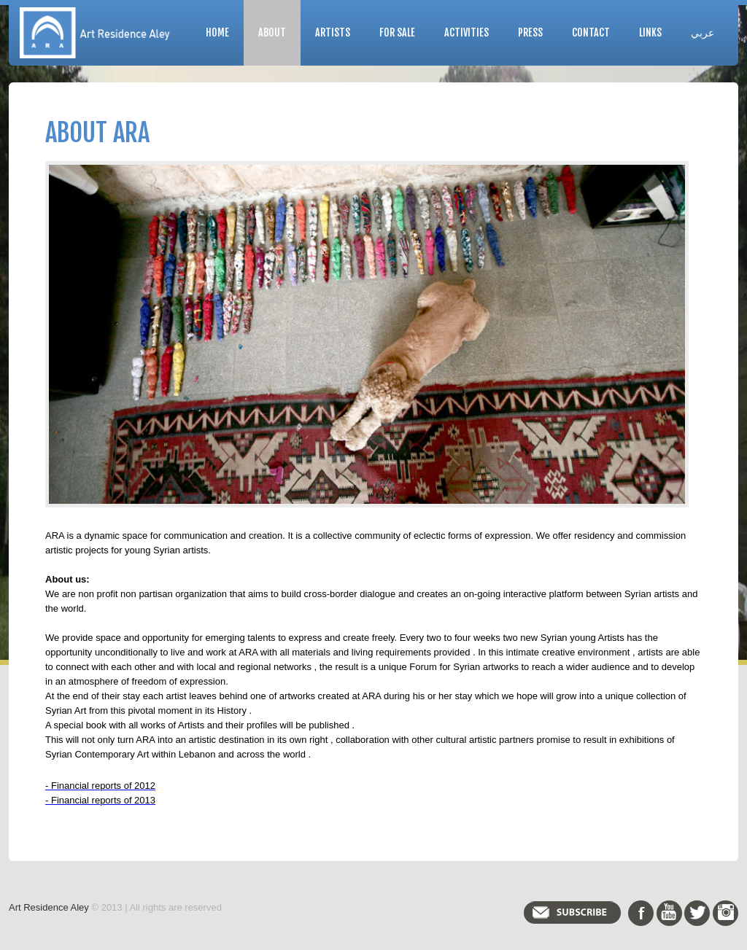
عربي (702, 32)
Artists (332, 32)
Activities (466, 32)
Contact (591, 32)
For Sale (397, 32)
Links (650, 32)
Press (530, 32)
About (272, 32)
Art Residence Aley (49, 907)
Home (217, 32)
